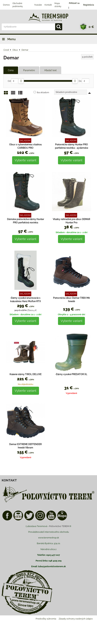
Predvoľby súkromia (46, 618)
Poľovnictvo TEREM (59, 526)
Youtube (38, 5)
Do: (84, 81)
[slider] (21, 81)
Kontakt (48, 5)
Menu (8, 39)
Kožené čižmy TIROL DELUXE (26, 374)
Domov (6, 5)
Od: (13, 81)
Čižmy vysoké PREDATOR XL (71, 374)
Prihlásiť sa (74, 3)
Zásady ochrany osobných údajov (76, 618)
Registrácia (88, 5)
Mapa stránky (57, 5)
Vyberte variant (25, 160)
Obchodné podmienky (17, 5)
